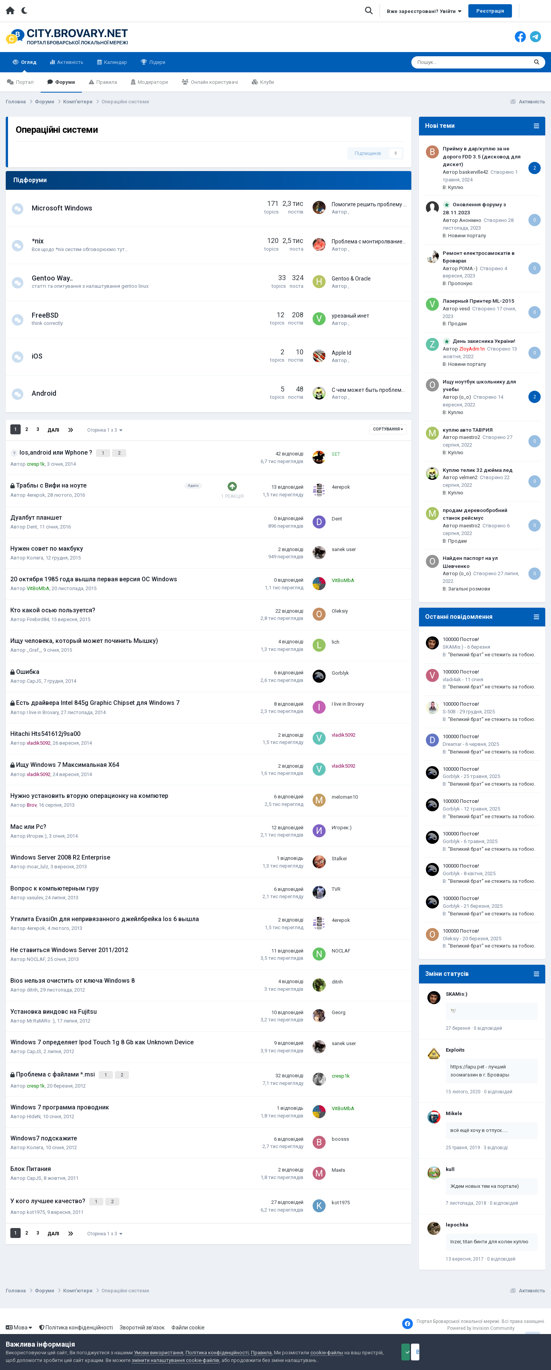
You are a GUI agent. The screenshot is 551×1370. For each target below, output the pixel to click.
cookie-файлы (326, 1352)
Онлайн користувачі (214, 82)
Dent (32, 522)
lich (335, 636)
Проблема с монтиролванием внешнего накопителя (397, 241)
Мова (19, 1327)
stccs (354, 248)
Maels (338, 1161)
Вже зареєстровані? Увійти (424, 11)
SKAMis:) (453, 647)
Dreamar (452, 744)
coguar (356, 211)
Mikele (454, 1113)
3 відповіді (496, 1147)
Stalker (339, 853)
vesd (464, 309)
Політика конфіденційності (76, 1327)
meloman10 (345, 791)
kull (450, 1169)
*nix (41, 241)
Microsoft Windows (66, 208)
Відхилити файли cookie (506, 1352)
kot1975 (36, 1202)
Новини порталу (467, 235)
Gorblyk (340, 667)
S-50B (449, 711)
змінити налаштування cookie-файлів (198, 1360)
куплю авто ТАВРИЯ (468, 430)
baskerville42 (473, 172)
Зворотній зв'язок (142, 1327)
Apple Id (341, 352)
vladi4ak (452, 679)
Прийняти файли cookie (426, 1352)
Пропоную (460, 283)
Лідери (156, 62)
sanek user (344, 544)
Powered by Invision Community (481, 1328)
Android (48, 393)
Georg (339, 1007)
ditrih (32, 985)
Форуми (64, 82)
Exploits (455, 1050)
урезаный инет (350, 315)
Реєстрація (490, 11)
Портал (24, 82)
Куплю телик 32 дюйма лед (478, 470)
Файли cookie (188, 1327)
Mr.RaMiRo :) (41, 1016)
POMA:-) (468, 268)
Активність (69, 62)
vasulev (35, 893)
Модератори (152, 82)
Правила (106, 82)
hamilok (357, 286)
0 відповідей (488, 1028)
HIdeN (34, 1109)
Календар (115, 62)
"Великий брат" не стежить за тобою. (491, 654)
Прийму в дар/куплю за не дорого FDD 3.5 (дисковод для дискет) (482, 156)
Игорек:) (37, 831)
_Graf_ (34, 645)
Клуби (266, 82)
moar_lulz (37, 862)
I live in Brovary (43, 708)
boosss (340, 1131)
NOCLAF (36, 954)
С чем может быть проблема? (369, 390)
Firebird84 (38, 615)
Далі (53, 429)
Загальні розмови (469, 589)
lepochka (457, 1225)
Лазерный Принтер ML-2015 (478, 301)
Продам (457, 323)
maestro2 (469, 437)
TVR (336, 884)
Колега (35, 553)
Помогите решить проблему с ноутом (378, 204)
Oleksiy (340, 605)
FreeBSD (49, 315)
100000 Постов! (461, 639)
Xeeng (355, 359)
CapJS (34, 677)
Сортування (388, 429)
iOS (41, 356)
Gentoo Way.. (56, 278)
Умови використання (158, 1352)
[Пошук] (450, 62)
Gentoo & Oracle (351, 278)
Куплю (455, 187)
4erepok (36, 490)
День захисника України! (484, 341)
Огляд (28, 65)
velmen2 (357, 397)
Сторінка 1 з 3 (104, 429)
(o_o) (465, 397)
